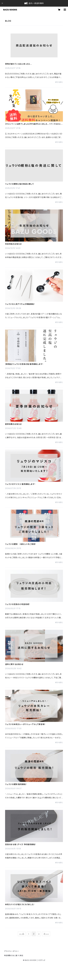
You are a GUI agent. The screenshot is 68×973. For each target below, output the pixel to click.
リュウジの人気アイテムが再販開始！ (20, 304)
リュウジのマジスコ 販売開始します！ (20, 484)
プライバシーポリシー (11, 951)
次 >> (46, 934)
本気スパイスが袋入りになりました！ (20, 904)
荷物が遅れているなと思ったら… (18, 64)
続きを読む (59, 82)
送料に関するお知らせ (14, 664)
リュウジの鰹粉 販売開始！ (16, 784)
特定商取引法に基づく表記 (13, 955)
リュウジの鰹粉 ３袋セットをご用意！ (20, 544)
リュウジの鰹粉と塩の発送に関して (19, 184)
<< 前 (21, 934)
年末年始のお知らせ (13, 244)
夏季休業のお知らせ (13, 424)
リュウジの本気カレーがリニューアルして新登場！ (25, 724)
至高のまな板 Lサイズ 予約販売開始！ (20, 844)
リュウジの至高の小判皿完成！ (17, 604)
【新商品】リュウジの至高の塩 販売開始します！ (24, 364)
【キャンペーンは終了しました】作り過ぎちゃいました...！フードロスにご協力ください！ (33, 124)
